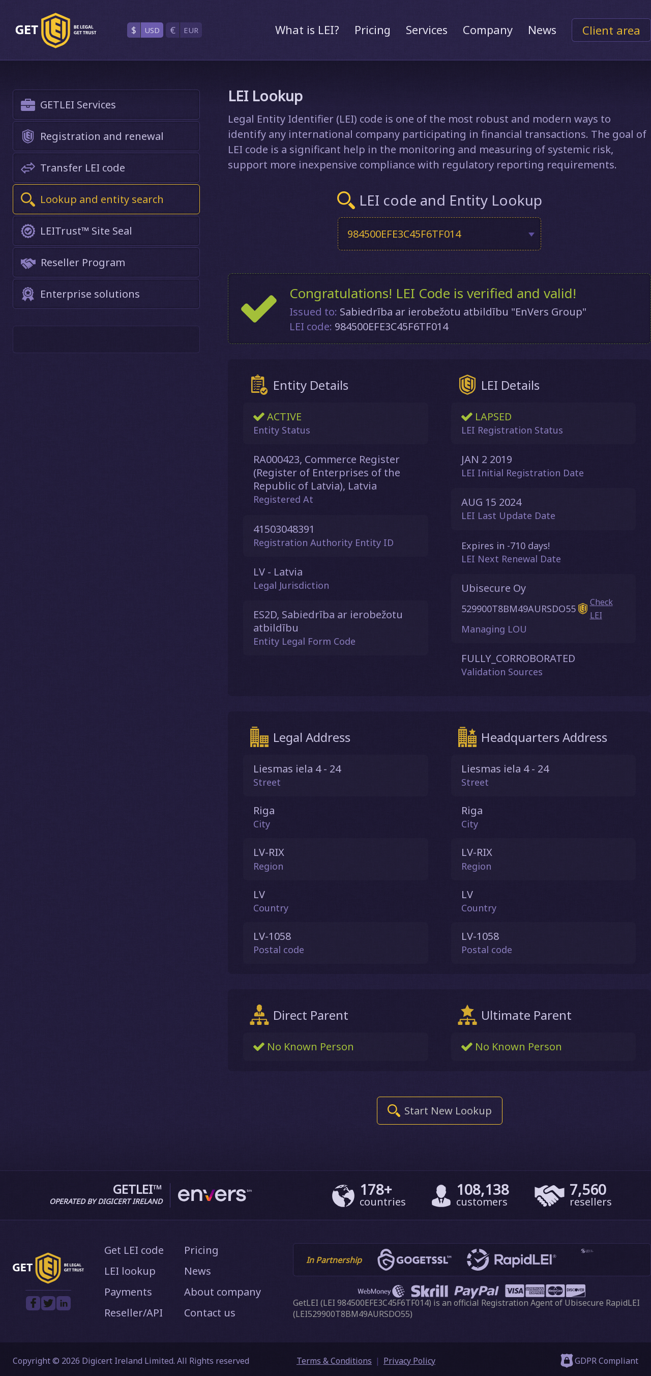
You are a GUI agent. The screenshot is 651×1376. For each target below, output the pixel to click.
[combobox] (439, 233)
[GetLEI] (56, 30)
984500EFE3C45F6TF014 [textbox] (404, 234)
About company (222, 1291)
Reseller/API (133, 1311)
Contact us (209, 1311)
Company (488, 29)
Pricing (372, 29)
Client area (611, 30)
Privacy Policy (409, 1359)
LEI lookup (130, 1270)
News (542, 29)
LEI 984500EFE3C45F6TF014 (376, 1301)
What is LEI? (307, 29)
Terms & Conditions (334, 1359)
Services (427, 29)
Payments (128, 1291)
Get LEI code (134, 1249)
